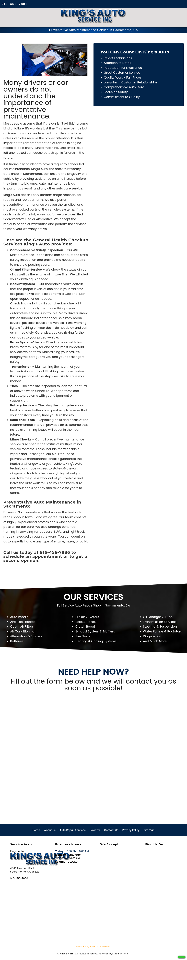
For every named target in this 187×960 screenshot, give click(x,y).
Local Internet (122, 953)
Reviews (95, 829)
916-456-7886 (15, 4)
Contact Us (111, 829)
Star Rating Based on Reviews (93, 946)
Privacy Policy (130, 829)
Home (36, 829)
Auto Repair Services (73, 829)
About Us (50, 829)
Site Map (149, 829)
